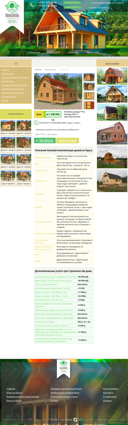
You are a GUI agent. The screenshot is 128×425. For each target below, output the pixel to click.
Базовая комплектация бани (14, 85)
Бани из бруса (8, 81)
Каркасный (67, 141)
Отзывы (5, 100)
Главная (5, 70)
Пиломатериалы (9, 97)
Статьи (54, 400)
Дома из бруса (8, 74)
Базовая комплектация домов (15, 77)
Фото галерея (110, 388)
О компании (33, 52)
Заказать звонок (72, 3)
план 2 (77, 122)
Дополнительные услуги (12, 93)
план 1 (70, 122)
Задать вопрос (72, 7)
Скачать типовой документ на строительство (108, 3)
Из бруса (46, 141)
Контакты (73, 52)
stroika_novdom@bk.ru (100, 7)
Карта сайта (93, 52)
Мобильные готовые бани (13, 89)
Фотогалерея (53, 52)
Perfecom (68, 420)
